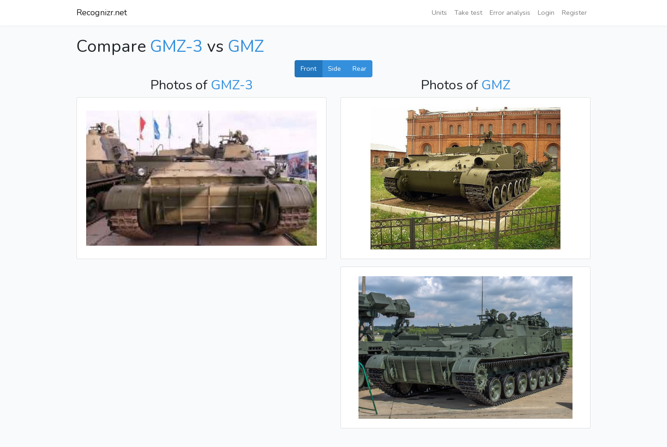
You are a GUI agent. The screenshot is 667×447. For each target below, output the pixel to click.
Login (546, 12)
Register (574, 12)
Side (334, 68)
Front (308, 68)
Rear (359, 68)
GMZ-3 (176, 46)
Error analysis (510, 12)
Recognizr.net (101, 12)
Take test (468, 12)
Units (439, 12)
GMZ (246, 46)
